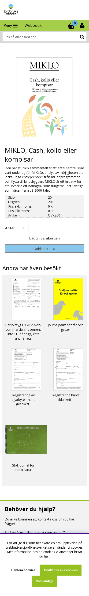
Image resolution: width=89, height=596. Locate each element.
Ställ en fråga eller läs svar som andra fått (36, 532)
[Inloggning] (82, 25)
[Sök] (44, 37)
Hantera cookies (23, 570)
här (46, 556)
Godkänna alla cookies (61, 570)
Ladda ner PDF (44, 249)
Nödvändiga (44, 581)
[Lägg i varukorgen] (44, 238)
